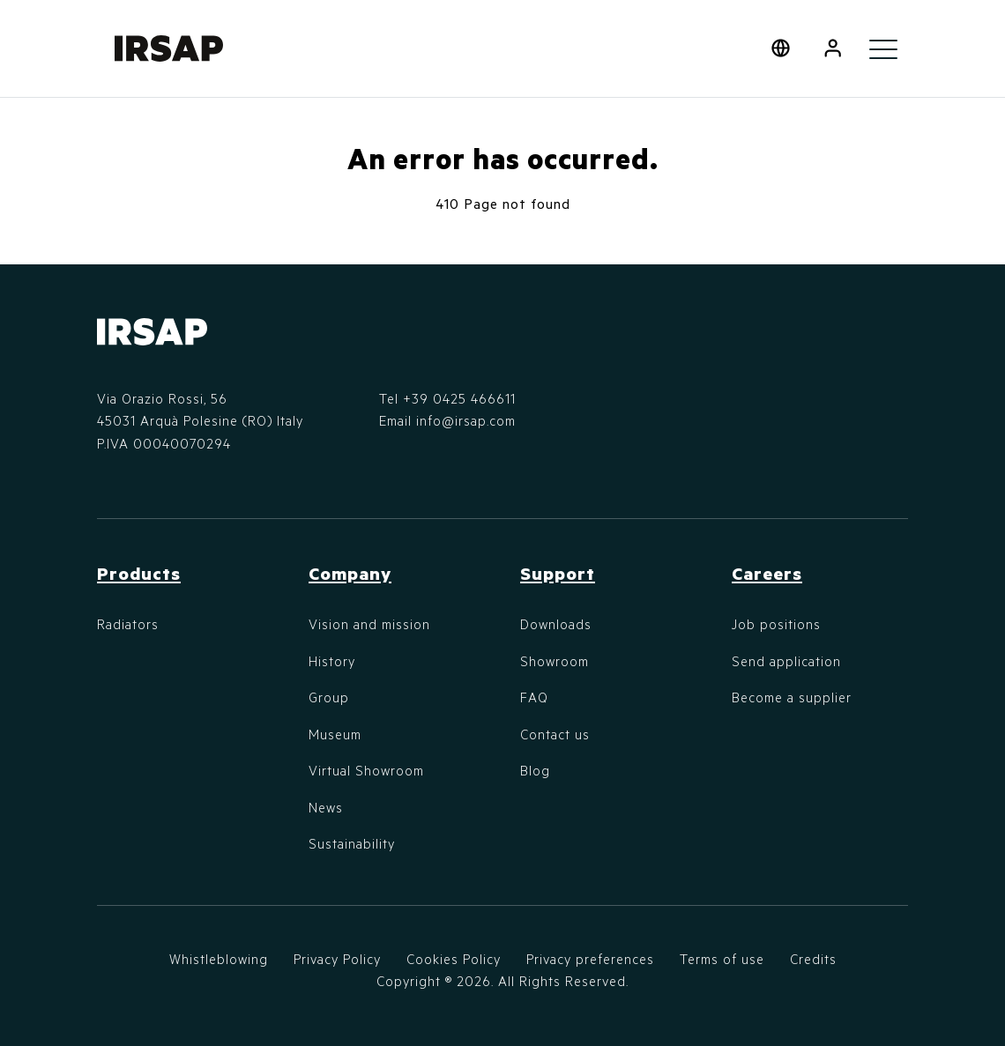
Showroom (554, 661)
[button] (833, 48)
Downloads (556, 624)
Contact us (555, 734)
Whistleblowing (218, 959)
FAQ (534, 697)
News (326, 807)
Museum (335, 734)
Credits (813, 959)
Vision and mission (369, 624)
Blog (535, 770)
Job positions (776, 624)
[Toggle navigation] (883, 48)
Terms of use (722, 959)
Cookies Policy (453, 959)
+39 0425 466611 (459, 398)
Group (329, 697)
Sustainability (352, 843)
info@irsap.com (466, 420)
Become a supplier (792, 697)
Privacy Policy (337, 959)
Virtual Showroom (366, 770)
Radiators (128, 624)
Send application (786, 661)
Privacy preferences (590, 959)
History (332, 661)
